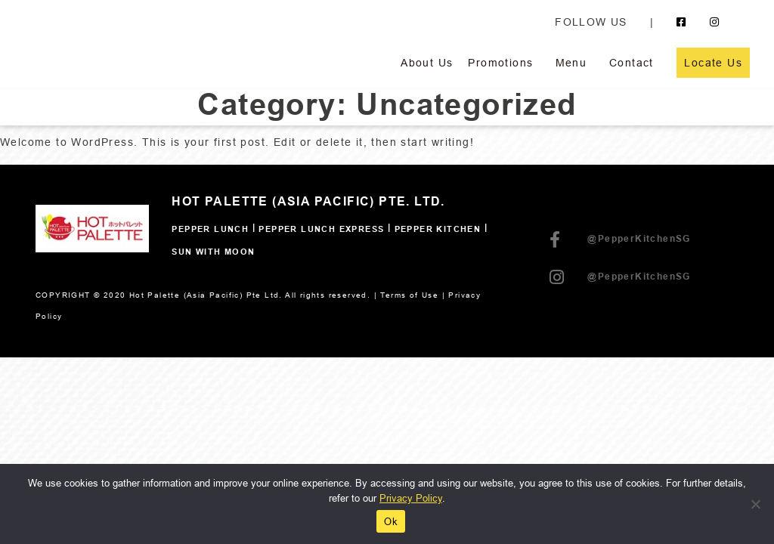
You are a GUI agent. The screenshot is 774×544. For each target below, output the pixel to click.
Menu (571, 63)
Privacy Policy (410, 498)
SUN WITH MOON (213, 252)
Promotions (500, 63)
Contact (631, 63)
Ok (391, 521)
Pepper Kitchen (438, 229)
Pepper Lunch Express (321, 229)
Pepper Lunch (210, 229)
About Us (427, 63)
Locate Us (713, 63)
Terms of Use (409, 295)
